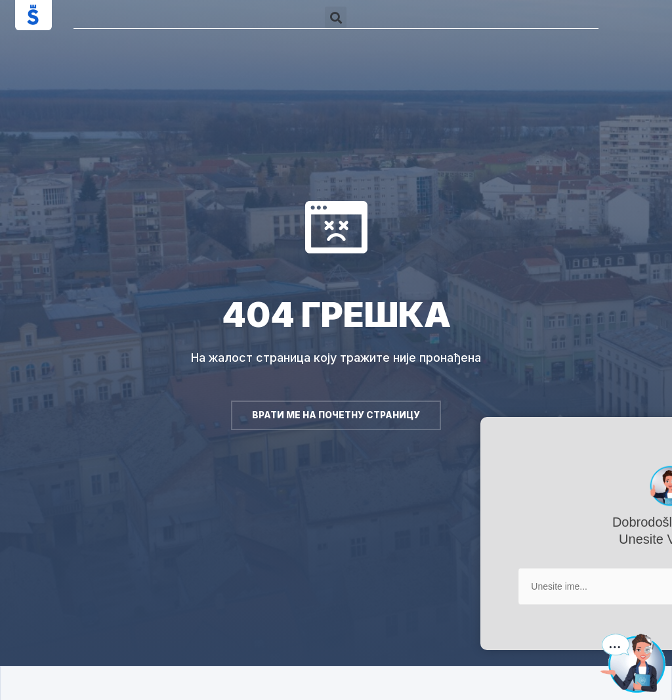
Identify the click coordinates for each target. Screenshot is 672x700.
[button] (335, 17)
